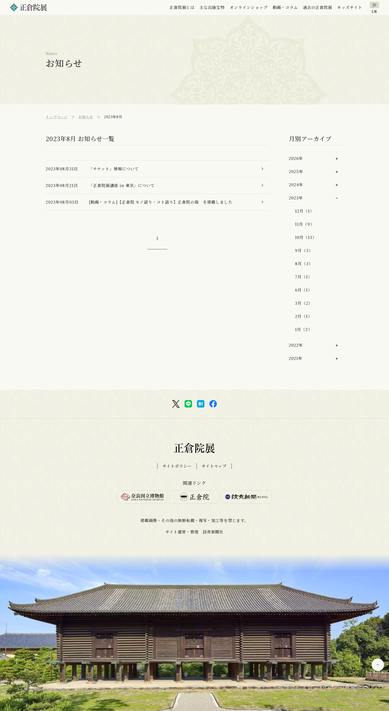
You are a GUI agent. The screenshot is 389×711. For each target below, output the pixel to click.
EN (374, 11)
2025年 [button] (296, 171)
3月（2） (304, 303)
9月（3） (304, 250)
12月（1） (304, 211)
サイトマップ (214, 466)
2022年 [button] (296, 345)
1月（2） (303, 329)
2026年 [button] (296, 158)
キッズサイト (349, 7)
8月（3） (304, 263)
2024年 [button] (296, 184)
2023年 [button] (296, 198)
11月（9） (304, 224)
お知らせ (85, 116)
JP (374, 4)
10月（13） (306, 237)
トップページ (57, 116)
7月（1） (303, 277)
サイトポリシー (177, 466)
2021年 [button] (295, 358)
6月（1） (303, 290)
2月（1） (303, 316)
